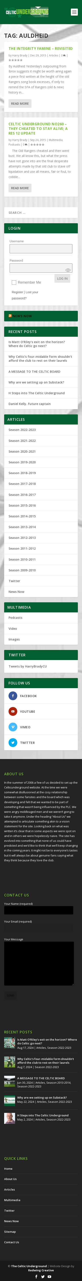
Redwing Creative (41, 1270)
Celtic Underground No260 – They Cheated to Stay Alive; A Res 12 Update (38, 129)
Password (16, 260)
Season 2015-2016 (22, 505)
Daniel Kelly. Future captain (30, 404)
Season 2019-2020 (22, 462)
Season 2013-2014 (22, 527)
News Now (16, 592)
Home (8, 1169)
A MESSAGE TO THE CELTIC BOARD (34, 371)
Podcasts (14, 144)
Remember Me (29, 282)
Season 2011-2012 (22, 548)
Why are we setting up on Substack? (36, 382)
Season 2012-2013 (22, 538)
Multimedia (56, 140)
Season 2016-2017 (22, 495)
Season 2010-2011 (22, 559)
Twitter (14, 581)
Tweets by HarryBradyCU (28, 666)
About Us (10, 1179)
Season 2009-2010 (22, 570)
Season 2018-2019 (22, 473)
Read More (20, 103)
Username (17, 241)
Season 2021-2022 (22, 441)
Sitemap (10, 1232)
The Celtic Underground (29, 1266)
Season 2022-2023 (22, 430)
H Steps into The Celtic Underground (37, 393)
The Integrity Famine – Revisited (41, 48)
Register (17, 292)
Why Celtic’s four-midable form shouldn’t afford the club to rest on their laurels (40, 358)
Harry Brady (19, 55)
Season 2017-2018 (22, 484)
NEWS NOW (22, 316)
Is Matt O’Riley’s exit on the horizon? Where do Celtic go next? (37, 344)
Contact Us (11, 1242)
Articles (53, 55)
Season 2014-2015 (22, 516)
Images (14, 639)
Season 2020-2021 (22, 451)
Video (13, 628)
